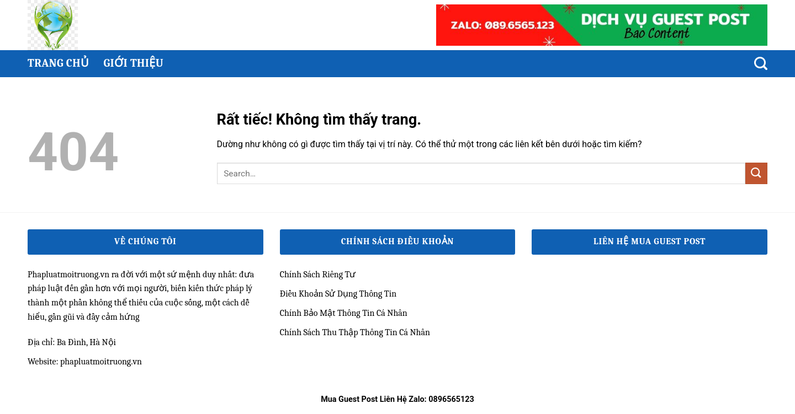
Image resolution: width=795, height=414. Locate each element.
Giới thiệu (133, 63)
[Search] (760, 63)
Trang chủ (58, 63)
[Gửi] (756, 173)
